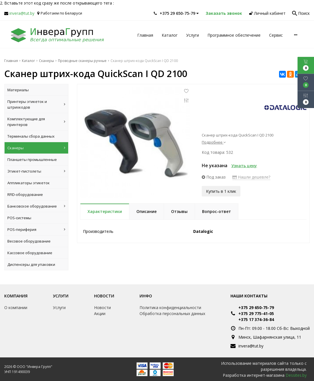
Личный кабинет (267, 13)
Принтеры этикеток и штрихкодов (36, 104)
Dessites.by (296, 375)
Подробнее (214, 142)
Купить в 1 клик (221, 191)
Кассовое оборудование (29, 252)
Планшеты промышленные (32, 159)
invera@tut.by (21, 13)
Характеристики (105, 211)
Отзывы (179, 211)
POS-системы (19, 217)
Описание (146, 211)
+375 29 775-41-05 (256, 313)
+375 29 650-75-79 (256, 307)
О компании (15, 307)
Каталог (170, 35)
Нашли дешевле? (251, 177)
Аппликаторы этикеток (28, 182)
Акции (99, 313)
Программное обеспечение (234, 35)
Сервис (276, 35)
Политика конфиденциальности (170, 307)
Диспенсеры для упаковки (31, 264)
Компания (16, 296)
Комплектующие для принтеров (36, 121)
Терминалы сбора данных (31, 136)
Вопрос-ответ (216, 211)
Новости (104, 296)
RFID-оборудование (25, 194)
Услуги (192, 35)
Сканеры (36, 148)
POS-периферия (36, 229)
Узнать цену (244, 165)
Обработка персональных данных (172, 313)
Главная (145, 35)
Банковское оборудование (36, 206)
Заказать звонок (224, 13)
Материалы (18, 89)
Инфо (146, 296)
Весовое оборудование (29, 241)
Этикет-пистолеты (36, 171)
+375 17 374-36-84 (256, 319)
